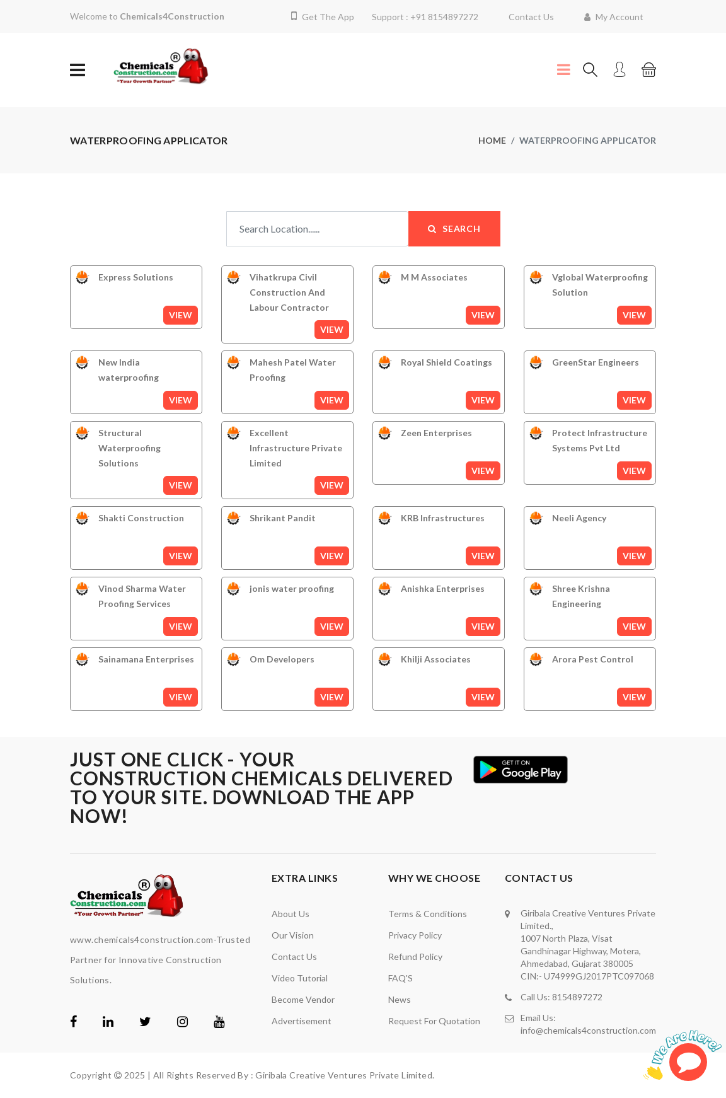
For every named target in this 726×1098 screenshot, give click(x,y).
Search (454, 228)
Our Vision (293, 935)
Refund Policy (415, 956)
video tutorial (300, 978)
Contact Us (531, 16)
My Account (613, 16)
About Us (290, 913)
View (180, 314)
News (399, 999)
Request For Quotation (434, 1020)
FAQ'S (400, 978)
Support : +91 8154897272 (425, 16)
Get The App (322, 16)
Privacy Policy (415, 935)
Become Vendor (303, 999)
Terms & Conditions (427, 913)
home (492, 140)
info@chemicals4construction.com (588, 1030)
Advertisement (301, 1020)
